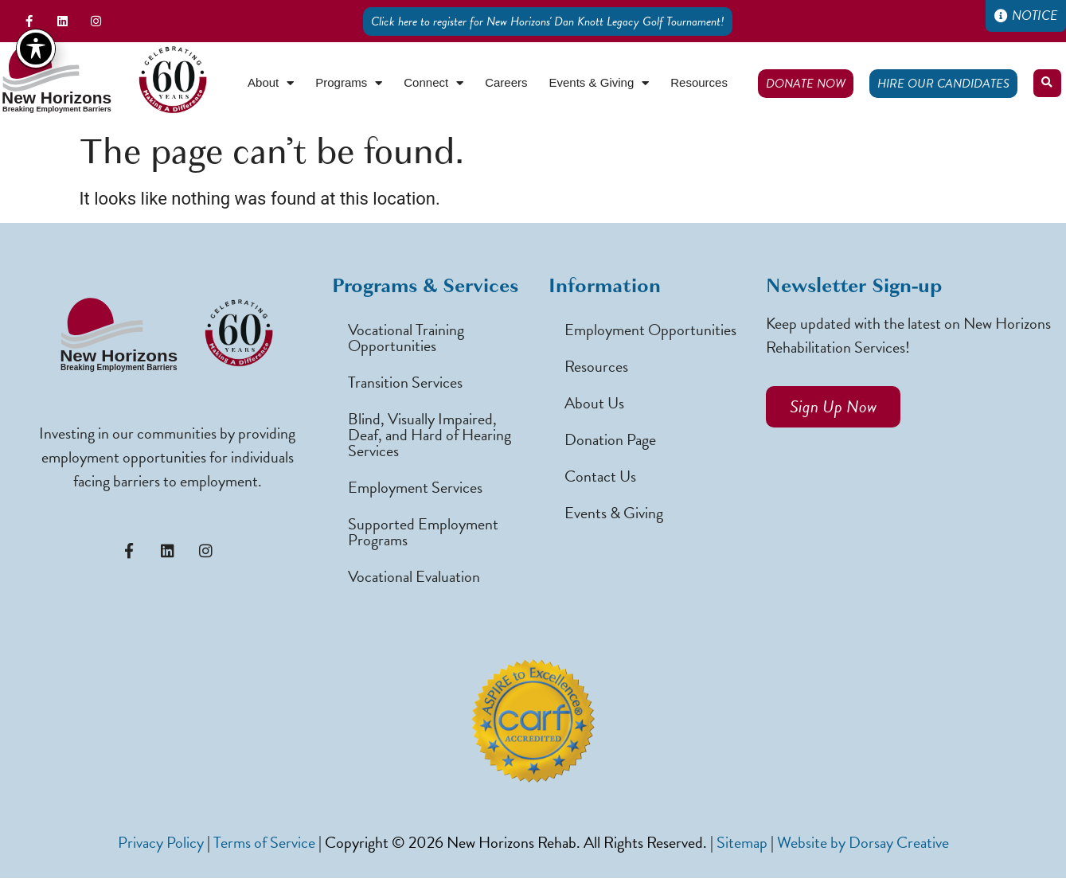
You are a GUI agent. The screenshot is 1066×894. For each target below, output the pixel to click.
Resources (699, 82)
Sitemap (742, 842)
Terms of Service (264, 842)
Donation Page (610, 439)
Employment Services (415, 487)
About (271, 83)
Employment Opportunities (650, 330)
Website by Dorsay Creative (863, 842)
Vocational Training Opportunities (406, 337)
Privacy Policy (161, 842)
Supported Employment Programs (423, 532)
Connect (433, 83)
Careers (506, 82)
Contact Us (600, 476)
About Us (594, 403)
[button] (1047, 83)
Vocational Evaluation (414, 576)
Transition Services (405, 382)
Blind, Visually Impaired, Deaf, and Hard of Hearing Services (429, 435)
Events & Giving (599, 83)
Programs (348, 83)
